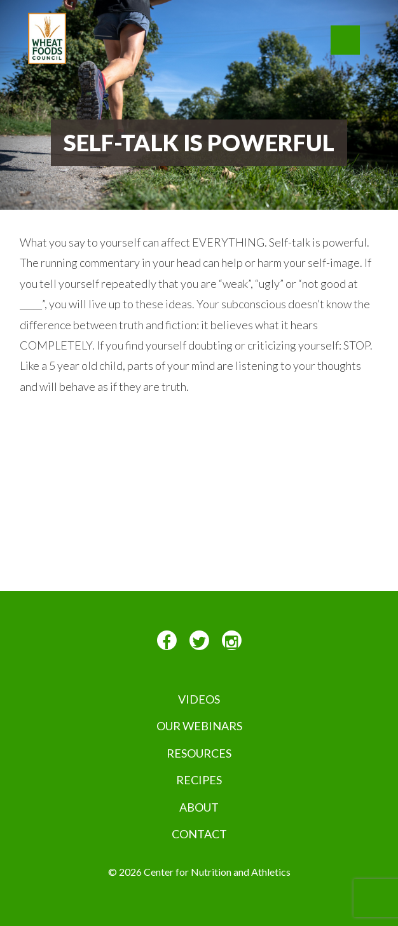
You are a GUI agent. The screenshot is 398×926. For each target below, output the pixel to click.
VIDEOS (199, 699)
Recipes (199, 780)
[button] (345, 40)
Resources (199, 753)
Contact (199, 834)
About (199, 807)
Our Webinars (199, 726)
